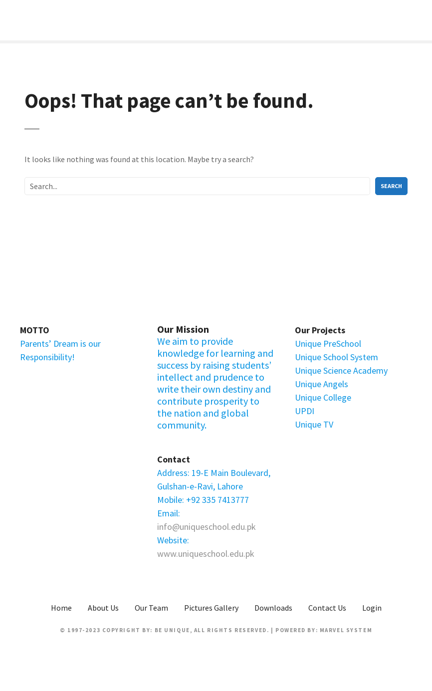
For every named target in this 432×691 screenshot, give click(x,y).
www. (167, 553)
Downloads (273, 608)
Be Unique (172, 630)
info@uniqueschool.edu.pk (206, 526)
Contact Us (327, 608)
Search (391, 186)
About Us (103, 608)
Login (372, 608)
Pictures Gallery (211, 608)
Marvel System (346, 630)
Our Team (151, 608)
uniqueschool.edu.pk (216, 553)
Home (61, 608)
